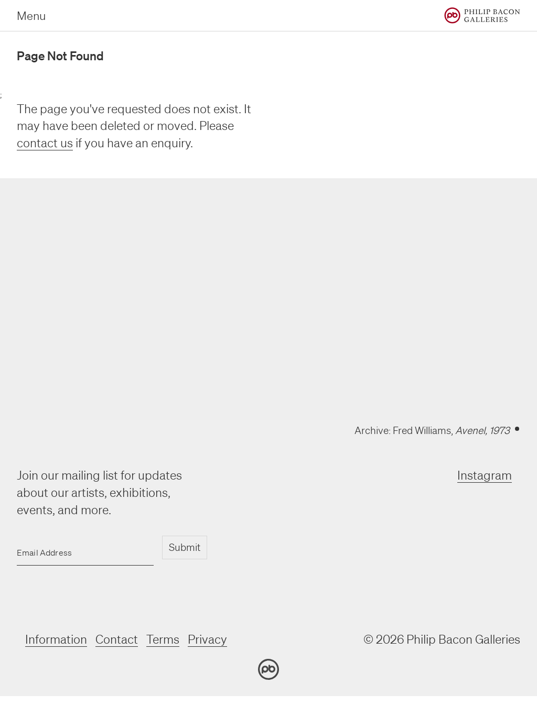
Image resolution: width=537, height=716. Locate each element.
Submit (184, 547)
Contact (116, 639)
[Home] (482, 15)
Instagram (484, 475)
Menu (31, 15)
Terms (162, 639)
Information (56, 639)
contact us (45, 143)
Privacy (207, 639)
